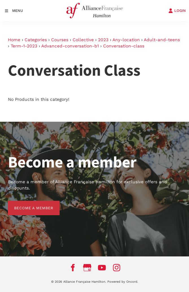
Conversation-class (123, 46)
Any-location (126, 39)
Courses (59, 39)
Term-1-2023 (24, 46)
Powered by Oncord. (122, 282)
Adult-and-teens (162, 39)
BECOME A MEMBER (27, 204)
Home (14, 39)
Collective (83, 39)
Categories (36, 39)
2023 (103, 39)
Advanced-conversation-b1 (70, 46)
